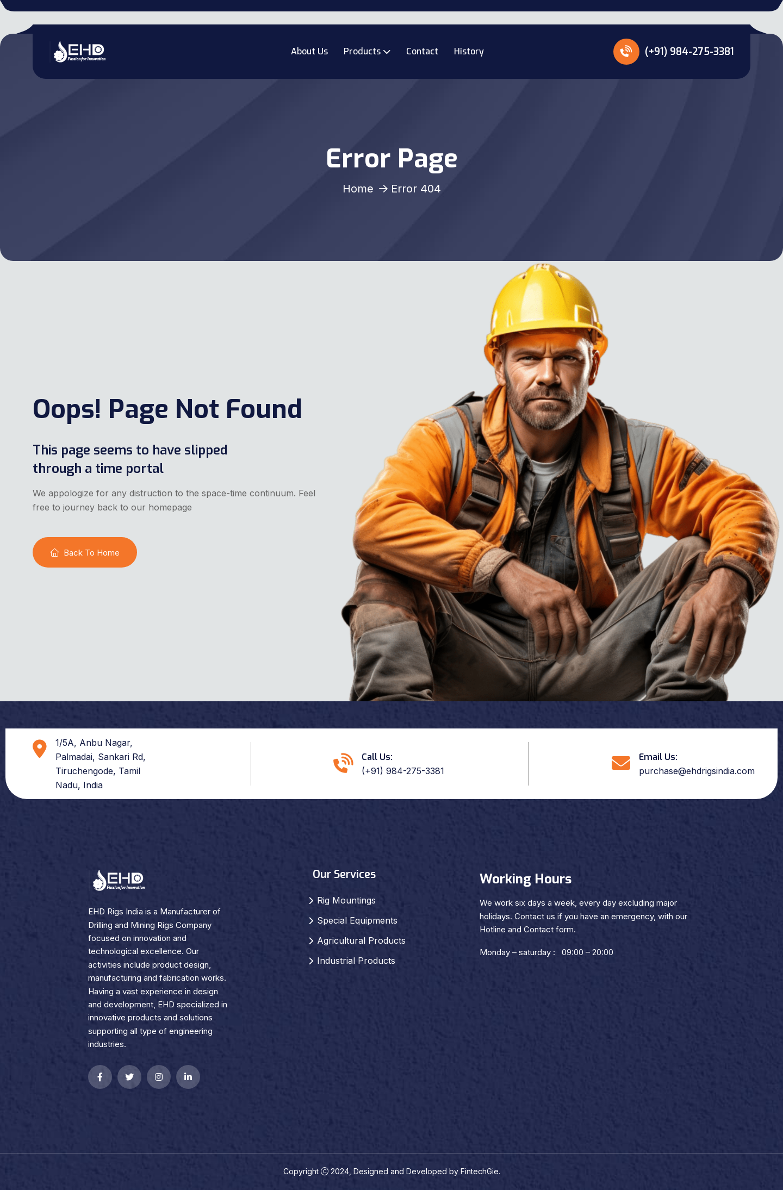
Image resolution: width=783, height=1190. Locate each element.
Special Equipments (357, 920)
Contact (422, 51)
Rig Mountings (346, 900)
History (469, 51)
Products (362, 51)
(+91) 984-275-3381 (673, 52)
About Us (309, 51)
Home (358, 188)
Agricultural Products (361, 940)
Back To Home (85, 552)
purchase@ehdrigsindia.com (697, 770)
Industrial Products (356, 960)
